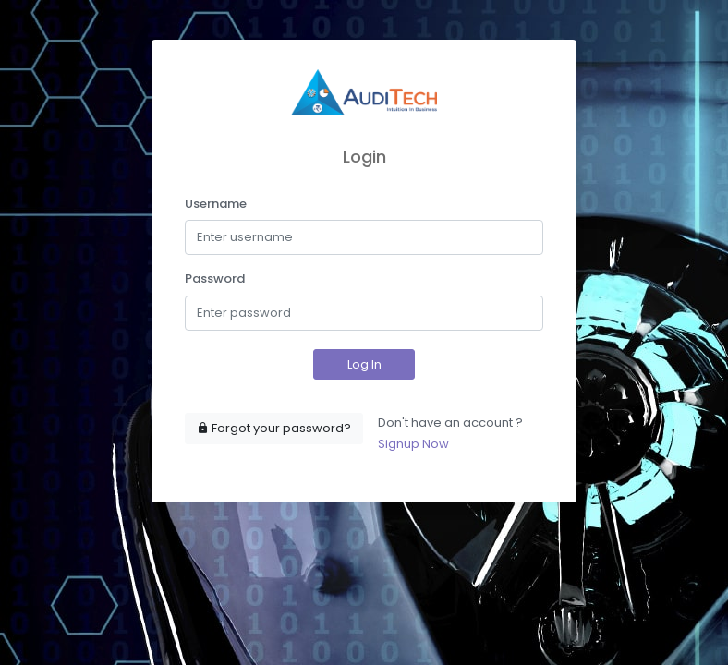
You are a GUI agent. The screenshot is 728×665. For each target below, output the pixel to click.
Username (216, 203)
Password (215, 278)
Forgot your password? (274, 428)
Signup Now (413, 444)
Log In (364, 364)
